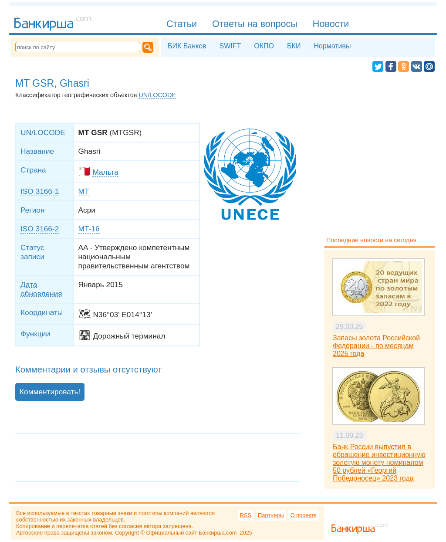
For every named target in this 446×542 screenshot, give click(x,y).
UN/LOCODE (157, 94)
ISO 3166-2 (39, 228)
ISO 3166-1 (39, 191)
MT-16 (89, 228)
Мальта (105, 172)
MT (83, 191)
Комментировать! (50, 391)
